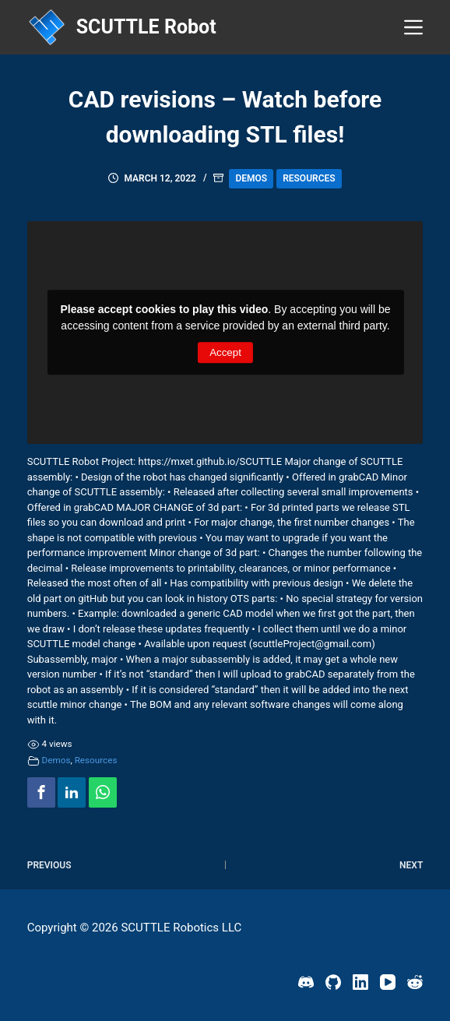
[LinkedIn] (360, 982)
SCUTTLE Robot (146, 27)
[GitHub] (333, 982)
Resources (309, 178)
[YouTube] (388, 982)
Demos (251, 178)
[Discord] (306, 982)
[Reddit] (415, 982)
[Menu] (413, 27)
